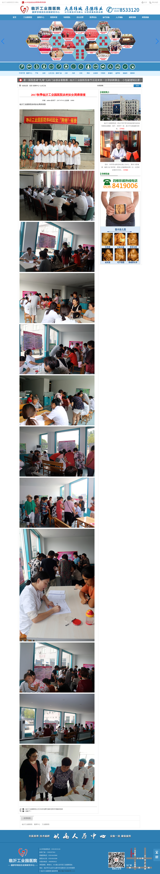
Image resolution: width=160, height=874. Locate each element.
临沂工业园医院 (27, 824)
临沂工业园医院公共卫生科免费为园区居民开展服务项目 (44, 809)
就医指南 (132, 17)
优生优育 (80, 17)
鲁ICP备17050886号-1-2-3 (66, 871)
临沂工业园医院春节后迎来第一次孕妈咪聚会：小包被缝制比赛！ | (111, 80)
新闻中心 (40, 17)
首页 (145, 2)
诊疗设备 (106, 17)
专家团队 (66, 17)
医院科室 (53, 17)
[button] (3, 41)
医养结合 (93, 17)
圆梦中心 (37, 824)
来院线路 (145, 17)
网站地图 (155, 2)
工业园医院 (27, 17)
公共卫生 (43, 86)
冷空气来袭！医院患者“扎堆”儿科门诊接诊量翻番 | (45, 80)
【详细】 (122, 129)
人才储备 (119, 17)
